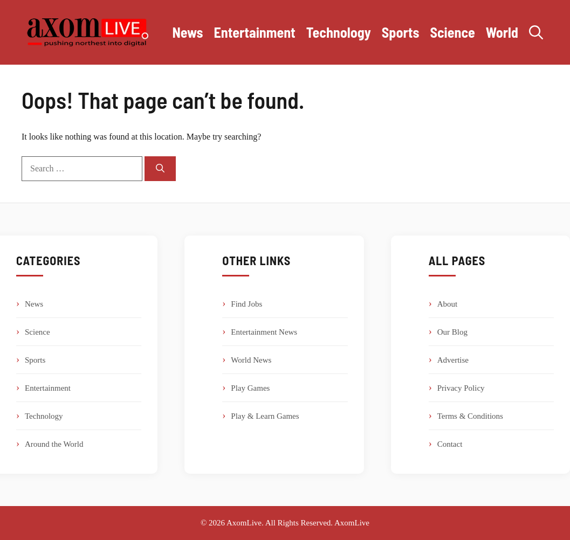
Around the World (54, 444)
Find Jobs (246, 304)
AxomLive (351, 522)
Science (452, 32)
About (447, 304)
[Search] (160, 168)
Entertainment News (264, 332)
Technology (338, 32)
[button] (536, 32)
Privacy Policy (461, 388)
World (502, 32)
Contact (450, 444)
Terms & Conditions (470, 416)
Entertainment (254, 32)
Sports (401, 32)
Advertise (453, 360)
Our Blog (452, 332)
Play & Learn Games (265, 416)
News (187, 32)
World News (251, 360)
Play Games (250, 388)
